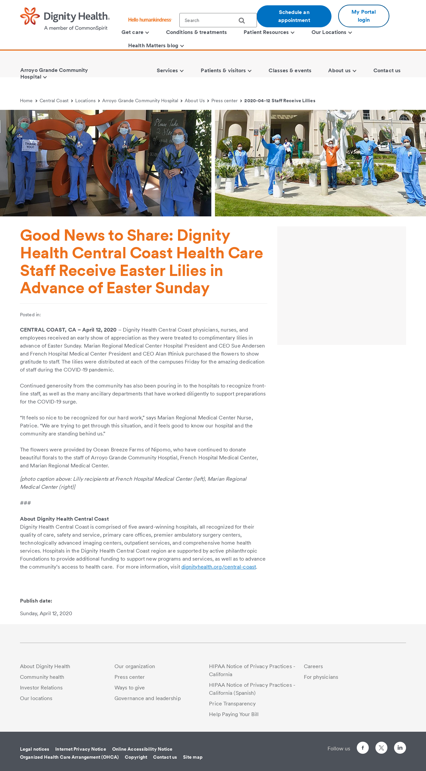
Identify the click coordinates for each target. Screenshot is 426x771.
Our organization (134, 666)
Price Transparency (232, 703)
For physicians (321, 677)
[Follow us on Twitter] (381, 745)
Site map (193, 757)
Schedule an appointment (294, 16)
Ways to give (129, 687)
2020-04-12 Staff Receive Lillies (279, 100)
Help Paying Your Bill (234, 714)
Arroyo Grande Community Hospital (142, 100)
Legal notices (34, 749)
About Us (197, 100)
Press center (226, 100)
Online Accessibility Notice (142, 749)
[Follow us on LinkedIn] (400, 749)
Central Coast (56, 100)
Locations (87, 100)
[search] (244, 21)
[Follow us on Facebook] (363, 749)
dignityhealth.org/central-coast (218, 567)
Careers (313, 666)
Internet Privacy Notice (80, 749)
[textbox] (218, 20)
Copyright (136, 757)
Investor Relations (41, 687)
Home (28, 100)
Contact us (165, 757)
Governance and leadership (147, 698)
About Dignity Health (45, 666)
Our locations (36, 698)
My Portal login (363, 16)
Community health (42, 677)
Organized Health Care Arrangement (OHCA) (69, 757)
